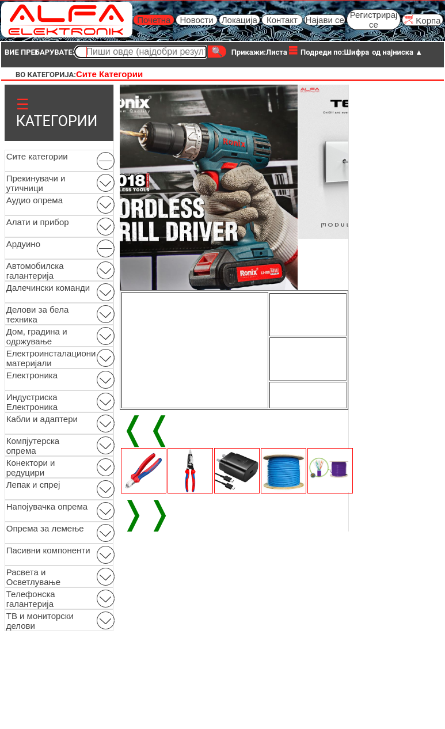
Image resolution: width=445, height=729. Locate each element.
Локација (239, 20)
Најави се (325, 20)
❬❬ (146, 428)
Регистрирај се (374, 19)
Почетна (153, 20)
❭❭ (146, 513)
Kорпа (422, 19)
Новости (196, 20)
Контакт (282, 20)
